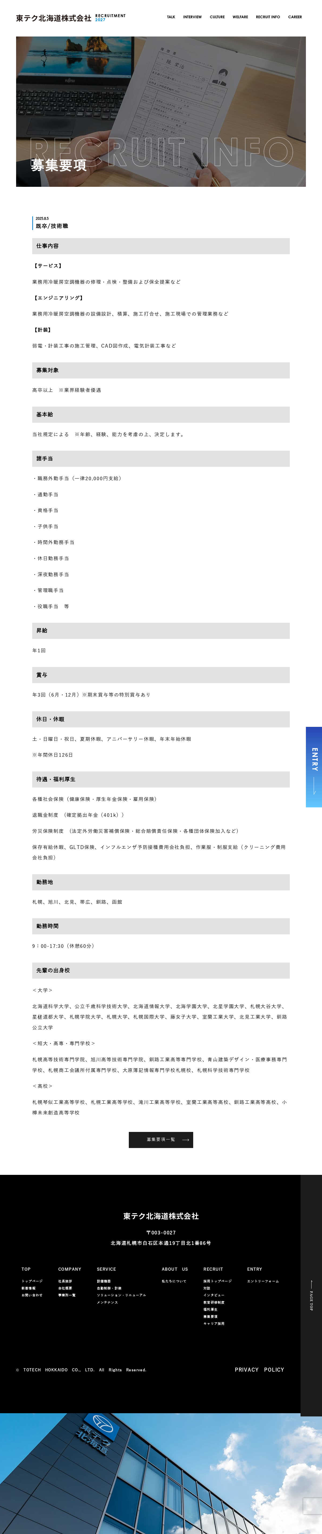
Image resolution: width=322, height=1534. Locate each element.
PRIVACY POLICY (259, 1370)
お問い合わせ (32, 1295)
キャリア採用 (214, 1324)
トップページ (32, 1281)
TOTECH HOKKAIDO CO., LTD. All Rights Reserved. (85, 1370)
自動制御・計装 (109, 1288)
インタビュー (214, 1295)
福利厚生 (210, 1309)
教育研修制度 (214, 1303)
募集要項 (210, 1317)
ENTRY (314, 771)
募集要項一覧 (168, 1139)
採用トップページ (217, 1281)
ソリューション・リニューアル (122, 1295)
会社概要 (65, 1288)
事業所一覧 (67, 1295)
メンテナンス (107, 1303)
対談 (206, 1288)
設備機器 (104, 1281)
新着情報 (28, 1288)
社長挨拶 (65, 1281)
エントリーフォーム (263, 1281)
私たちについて (174, 1281)
